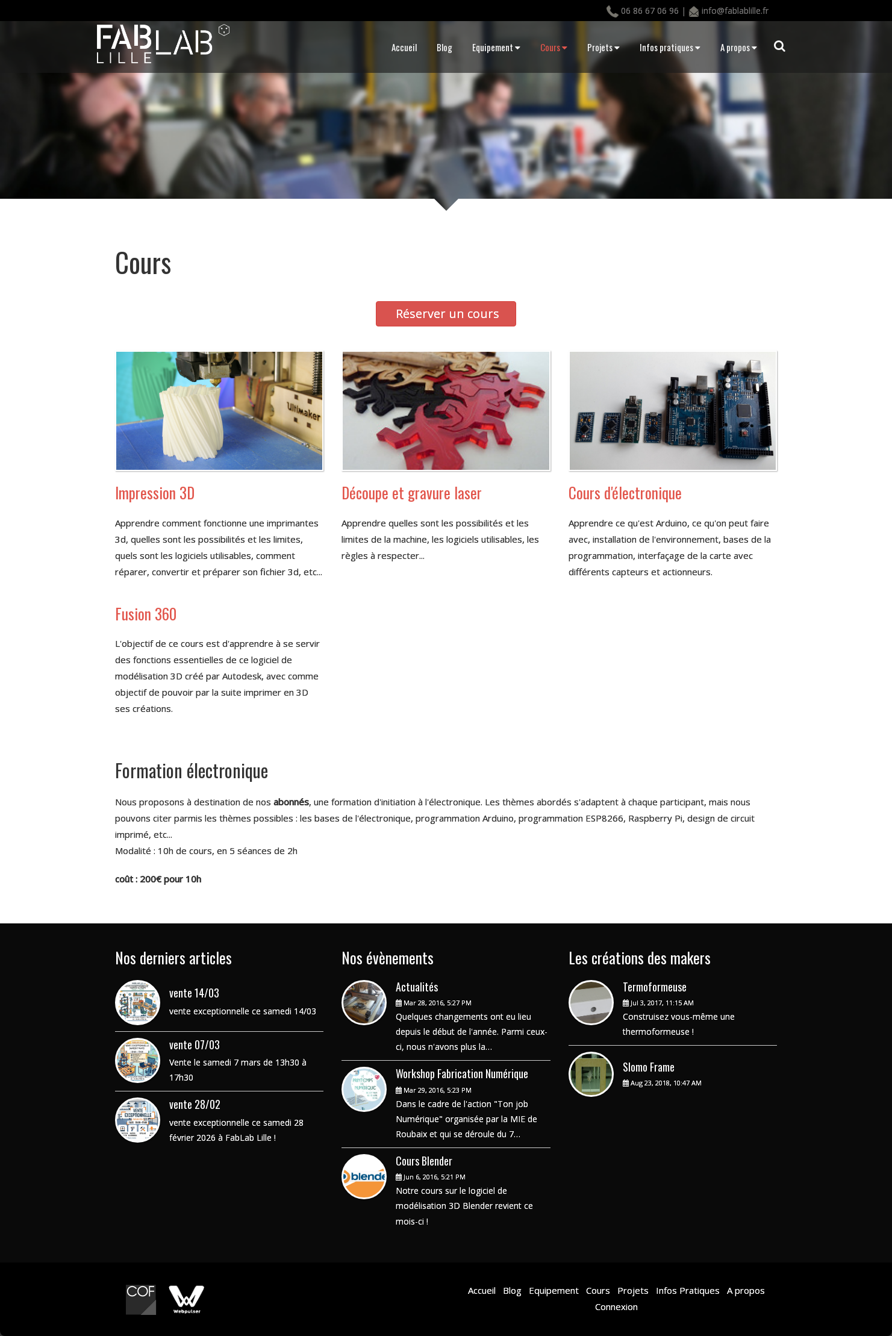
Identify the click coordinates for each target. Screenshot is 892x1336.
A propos (738, 47)
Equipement (496, 47)
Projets (603, 47)
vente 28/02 (194, 1104)
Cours (553, 47)
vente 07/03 (194, 1044)
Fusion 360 (145, 613)
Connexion (616, 1306)
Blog (444, 47)
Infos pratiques (670, 47)
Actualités (417, 986)
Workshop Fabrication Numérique (462, 1073)
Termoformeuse (655, 986)
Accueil (404, 47)
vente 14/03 (194, 992)
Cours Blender (424, 1161)
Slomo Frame (649, 1067)
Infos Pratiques (686, 1290)
